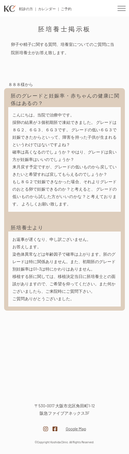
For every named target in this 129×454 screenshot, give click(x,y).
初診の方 (26, 9)
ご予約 (66, 9)
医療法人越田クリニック (64, 389)
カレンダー (47, 9)
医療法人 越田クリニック (10, 8)
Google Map (76, 428)
